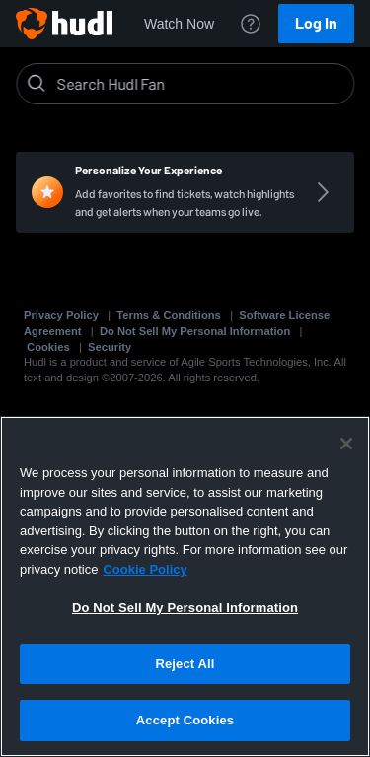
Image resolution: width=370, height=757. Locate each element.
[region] (185, 586)
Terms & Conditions (168, 315)
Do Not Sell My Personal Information (195, 331)
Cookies (48, 347)
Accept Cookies (185, 720)
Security (109, 347)
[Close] (346, 443)
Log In (316, 23)
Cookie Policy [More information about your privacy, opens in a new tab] (144, 569)
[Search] (200, 84)
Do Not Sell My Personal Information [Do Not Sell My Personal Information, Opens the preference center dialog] (185, 607)
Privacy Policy (61, 315)
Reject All (184, 663)
